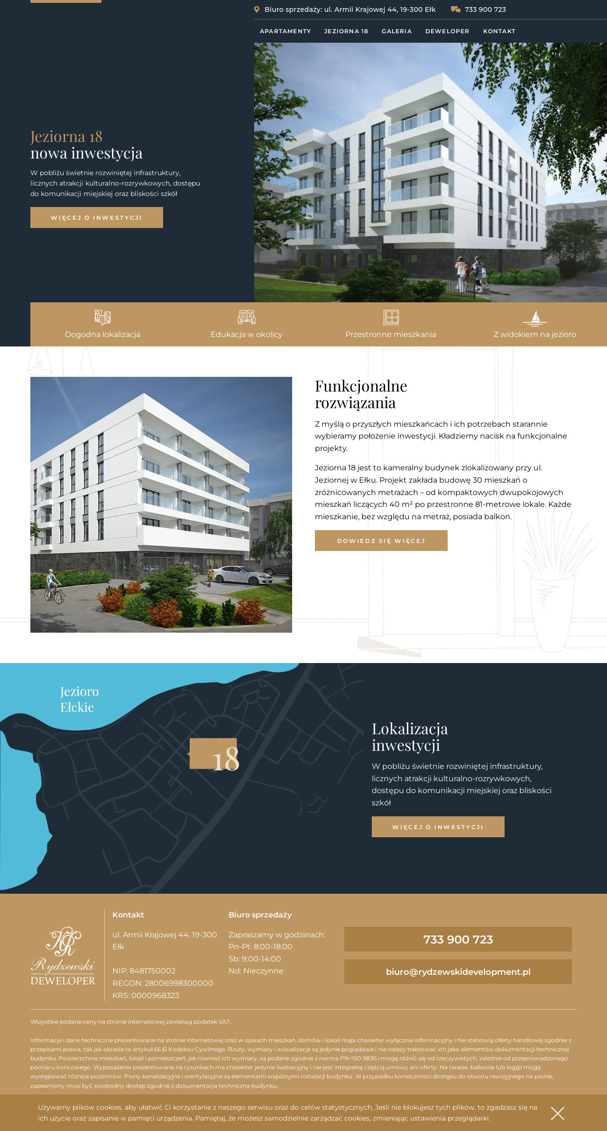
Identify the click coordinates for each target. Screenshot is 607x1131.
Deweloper (447, 31)
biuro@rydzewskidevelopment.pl (458, 972)
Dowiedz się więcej (381, 540)
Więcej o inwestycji (96, 217)
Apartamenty (285, 31)
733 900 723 (485, 9)
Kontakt (499, 31)
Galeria (397, 31)
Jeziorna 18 (346, 31)
